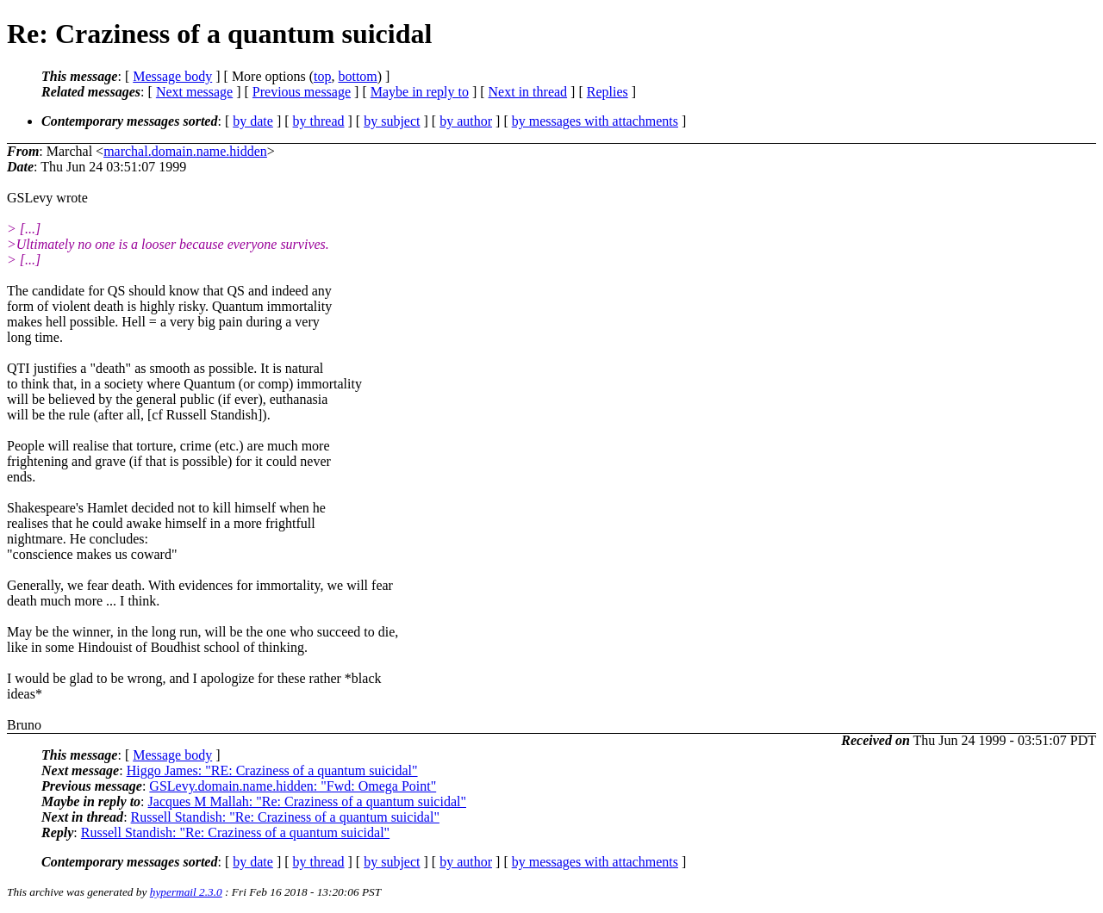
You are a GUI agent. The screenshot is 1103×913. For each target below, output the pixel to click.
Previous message (301, 91)
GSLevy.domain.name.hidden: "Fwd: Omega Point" (292, 786)
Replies (607, 91)
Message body (172, 76)
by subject (392, 121)
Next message (194, 91)
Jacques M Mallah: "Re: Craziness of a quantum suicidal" (307, 801)
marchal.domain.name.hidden (185, 151)
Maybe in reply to (420, 91)
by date (253, 121)
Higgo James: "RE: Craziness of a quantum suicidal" (272, 770)
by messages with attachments (595, 121)
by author (465, 121)
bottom (357, 76)
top (322, 76)
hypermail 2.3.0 (186, 891)
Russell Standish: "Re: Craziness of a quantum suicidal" (285, 817)
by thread (319, 121)
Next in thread (528, 91)
